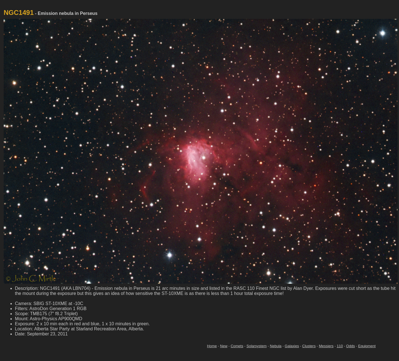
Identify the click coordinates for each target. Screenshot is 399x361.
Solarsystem (256, 346)
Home (212, 346)
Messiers (326, 346)
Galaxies (292, 346)
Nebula (275, 346)
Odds (350, 346)
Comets (237, 346)
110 (340, 346)
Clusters (309, 346)
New (223, 346)
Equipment (367, 346)
